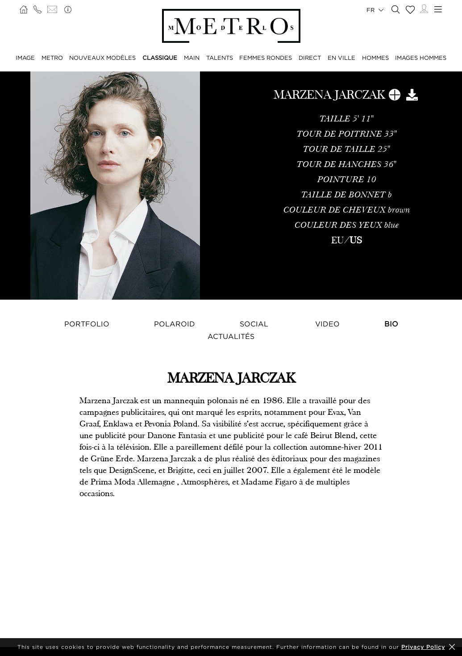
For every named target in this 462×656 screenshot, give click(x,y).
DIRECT (310, 57)
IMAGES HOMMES (420, 57)
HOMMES (375, 57)
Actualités (231, 336)
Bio (391, 324)
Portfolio (86, 324)
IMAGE (25, 57)
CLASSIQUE (159, 57)
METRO (52, 57)
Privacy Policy (423, 647)
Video (327, 324)
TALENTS (219, 57)
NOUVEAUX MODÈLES (102, 57)
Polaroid (174, 324)
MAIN (192, 57)
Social (254, 324)
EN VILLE (341, 57)
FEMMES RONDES (265, 57)
